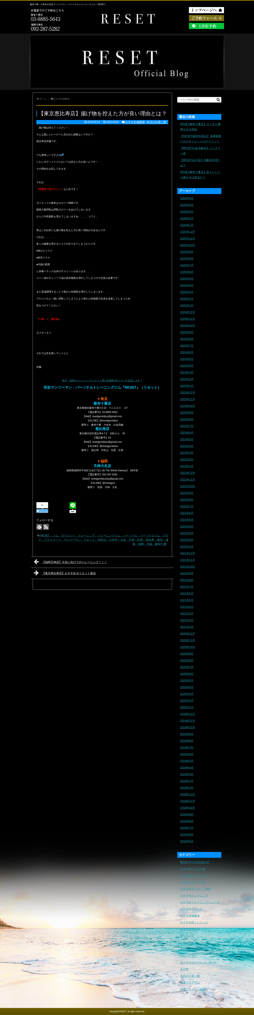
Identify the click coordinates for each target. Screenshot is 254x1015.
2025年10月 (187, 245)
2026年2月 (187, 218)
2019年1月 (187, 787)
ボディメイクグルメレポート (198, 962)
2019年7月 (187, 747)
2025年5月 (187, 278)
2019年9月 (187, 734)
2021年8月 (187, 580)
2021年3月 (187, 613)
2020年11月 (187, 640)
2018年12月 (187, 794)
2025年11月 (187, 238)
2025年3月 (187, 292)
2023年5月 (187, 439)
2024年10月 (187, 325)
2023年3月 (187, 452)
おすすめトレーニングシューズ (200, 902)
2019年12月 (187, 714)
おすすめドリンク (191, 908)
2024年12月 (187, 312)
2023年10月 (187, 405)
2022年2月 (187, 539)
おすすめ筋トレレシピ (194, 922)
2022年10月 (187, 486)
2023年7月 (187, 426)
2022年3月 (187, 533)
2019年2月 (187, 781)
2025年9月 (187, 251)
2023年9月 (187, 412)
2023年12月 (187, 392)
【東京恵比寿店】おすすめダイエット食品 (65, 573)
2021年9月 (187, 573)
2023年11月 (187, 399)
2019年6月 (187, 754)
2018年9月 (187, 814)
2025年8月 (187, 258)
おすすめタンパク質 (192, 882)
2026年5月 (187, 198)
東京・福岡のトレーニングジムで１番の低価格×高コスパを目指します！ (102, 380)
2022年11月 (187, 479)
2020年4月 (187, 687)
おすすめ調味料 (190, 929)
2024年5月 (187, 359)
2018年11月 (187, 801)
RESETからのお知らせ (194, 862)
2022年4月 (187, 526)
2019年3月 (187, 774)
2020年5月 (187, 680)
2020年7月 (187, 667)
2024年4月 (187, 365)
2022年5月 (187, 519)
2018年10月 (187, 807)
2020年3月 (187, 693)
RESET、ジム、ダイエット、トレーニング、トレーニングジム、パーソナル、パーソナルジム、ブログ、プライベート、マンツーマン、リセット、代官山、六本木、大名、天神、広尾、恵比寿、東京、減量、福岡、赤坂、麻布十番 (103, 539)
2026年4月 (187, 205)
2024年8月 (187, 339)
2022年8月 (187, 499)
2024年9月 (187, 332)
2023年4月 (187, 446)
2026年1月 (187, 225)
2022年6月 (187, 513)
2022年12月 (187, 472)
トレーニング (188, 942)
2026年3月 (187, 211)
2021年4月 (187, 606)
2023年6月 (187, 432)
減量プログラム (190, 982)
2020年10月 (187, 647)
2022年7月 (187, 506)
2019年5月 (187, 760)
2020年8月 (187, 660)
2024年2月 (187, 379)
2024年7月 (187, 345)
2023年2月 (187, 459)
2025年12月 (187, 231)
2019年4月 (187, 767)
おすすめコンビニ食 (192, 868)
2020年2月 (187, 700)
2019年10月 (187, 727)
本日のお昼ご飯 (156, 122)
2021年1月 (187, 626)
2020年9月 (187, 653)
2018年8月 (187, 821)
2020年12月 (187, 633)
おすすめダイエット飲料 (195, 888)
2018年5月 (187, 841)
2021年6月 (187, 593)
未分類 (184, 969)
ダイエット (187, 935)
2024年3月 (187, 372)
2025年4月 (187, 285)
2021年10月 (187, 566)
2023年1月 (187, 466)
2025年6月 (187, 272)
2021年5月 (187, 600)
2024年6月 (187, 352)
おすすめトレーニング (194, 895)
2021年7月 (187, 586)
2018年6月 (187, 834)
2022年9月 (187, 493)
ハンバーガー (188, 955)
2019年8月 (187, 740)
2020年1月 (187, 707)
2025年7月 (187, 265)
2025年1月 (187, 305)
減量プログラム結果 (192, 989)
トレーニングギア (191, 949)
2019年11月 (187, 720)
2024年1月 (187, 385)
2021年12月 (187, 553)
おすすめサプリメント (194, 875)
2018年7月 (187, 827)
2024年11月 (187, 318)
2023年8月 (187, 419)
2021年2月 (187, 620)
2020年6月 (187, 673)
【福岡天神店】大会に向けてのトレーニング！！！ (70, 562)
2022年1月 (187, 546)
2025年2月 (187, 298)
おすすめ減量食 (135, 122)
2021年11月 (187, 560)
